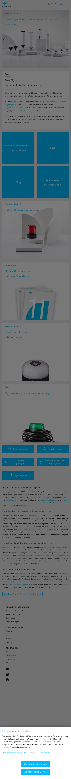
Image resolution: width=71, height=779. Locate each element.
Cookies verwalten (44, 752)
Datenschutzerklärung (12, 752)
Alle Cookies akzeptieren (35, 764)
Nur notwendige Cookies (35, 771)
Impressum (29, 752)
